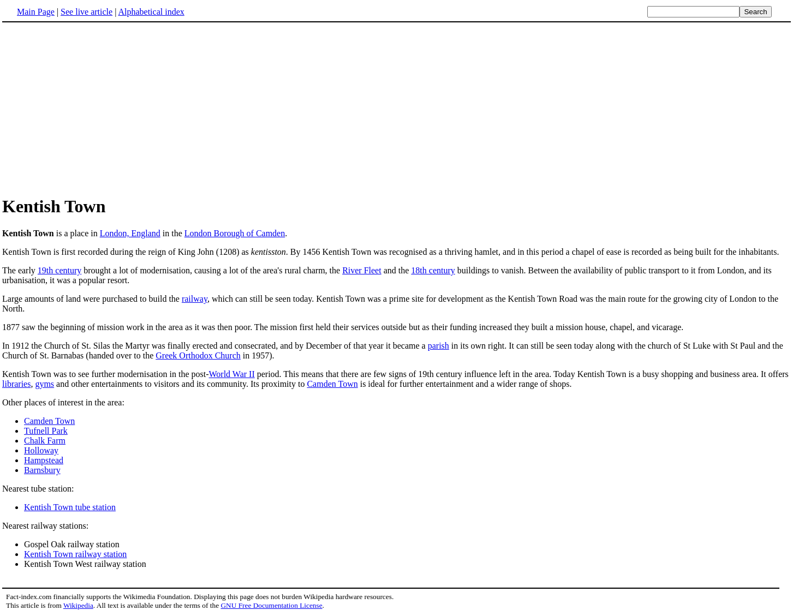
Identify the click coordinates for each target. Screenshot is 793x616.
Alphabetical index (151, 11)
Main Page (36, 11)
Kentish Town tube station (70, 507)
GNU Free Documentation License (271, 605)
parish (438, 345)
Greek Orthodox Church (198, 355)
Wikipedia (78, 605)
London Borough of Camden (234, 233)
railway (194, 298)
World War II (232, 374)
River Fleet (361, 270)
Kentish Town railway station (75, 554)
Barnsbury (42, 470)
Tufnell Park (46, 430)
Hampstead (43, 460)
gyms (44, 383)
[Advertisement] (94, 108)
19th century (59, 270)
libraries (16, 383)
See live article (86, 11)
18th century (433, 270)
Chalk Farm (44, 440)
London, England (130, 233)
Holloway (41, 450)
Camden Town (332, 383)
